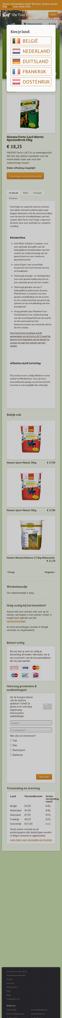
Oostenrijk (31, 82)
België (25, 41)
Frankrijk (29, 71)
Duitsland (30, 61)
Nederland (31, 51)
